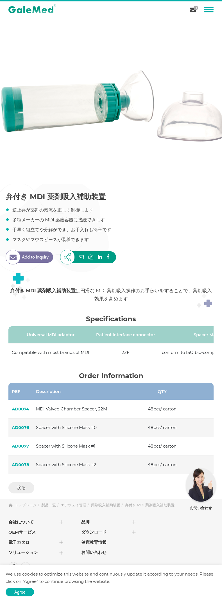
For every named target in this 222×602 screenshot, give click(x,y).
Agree (19, 592)
